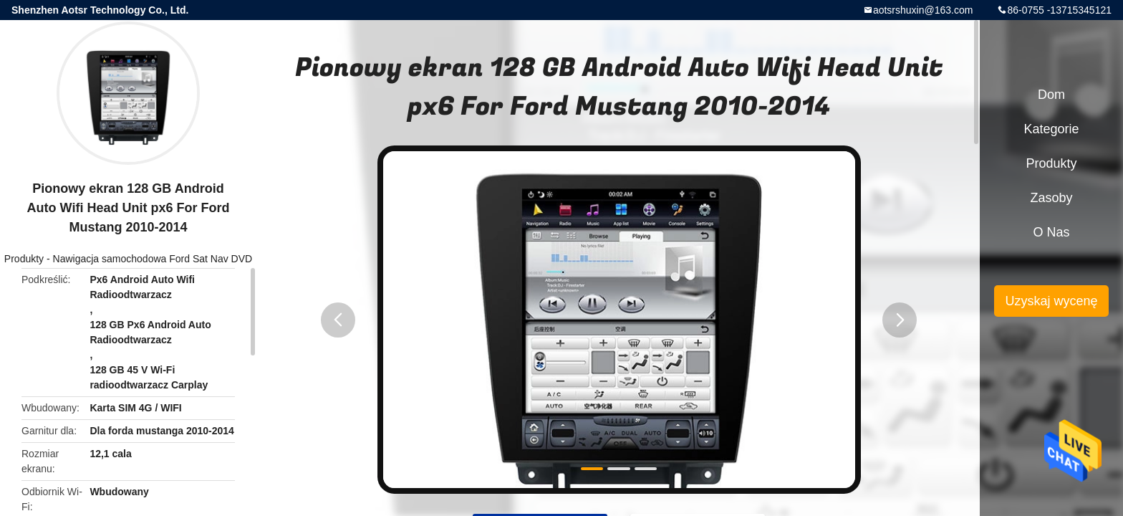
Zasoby (1051, 198)
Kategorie (1051, 129)
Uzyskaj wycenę (1051, 301)
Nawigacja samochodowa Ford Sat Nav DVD (153, 258)
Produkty (24, 258)
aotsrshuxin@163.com (923, 10)
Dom (1051, 94)
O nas (1051, 232)
